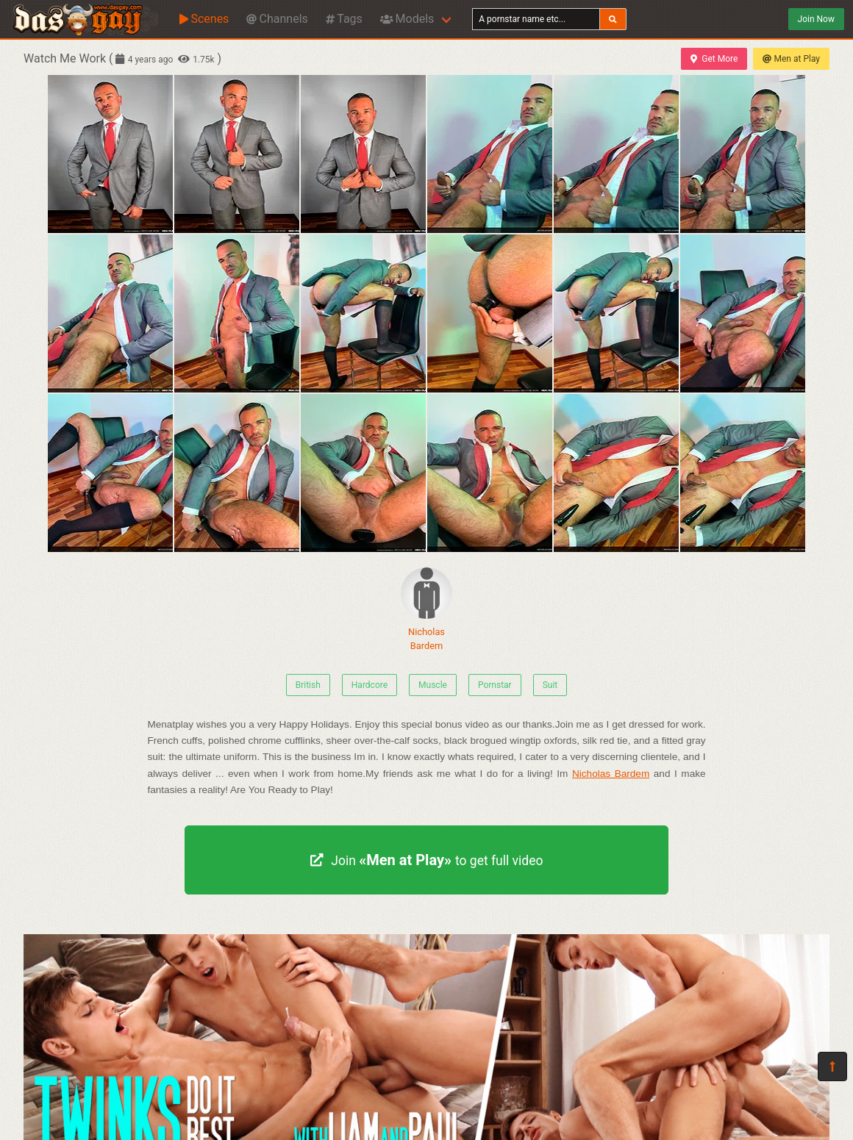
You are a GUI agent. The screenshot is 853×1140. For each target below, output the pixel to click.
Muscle (432, 685)
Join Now (816, 19)
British (308, 685)
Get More (714, 59)
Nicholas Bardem (426, 609)
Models (407, 19)
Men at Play (791, 59)
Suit (550, 685)
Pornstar (495, 685)
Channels (276, 19)
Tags (344, 19)
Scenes (204, 19)
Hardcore (369, 685)
